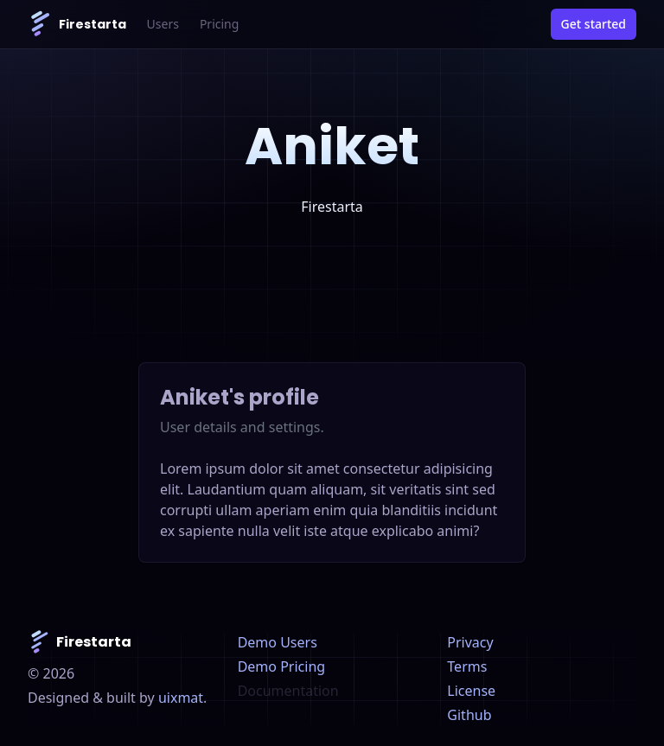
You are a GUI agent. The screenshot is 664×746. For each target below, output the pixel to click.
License (471, 690)
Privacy (470, 642)
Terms (467, 666)
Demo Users (277, 642)
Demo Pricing (281, 666)
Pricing (219, 24)
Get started (593, 24)
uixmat (180, 697)
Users (163, 24)
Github (469, 714)
